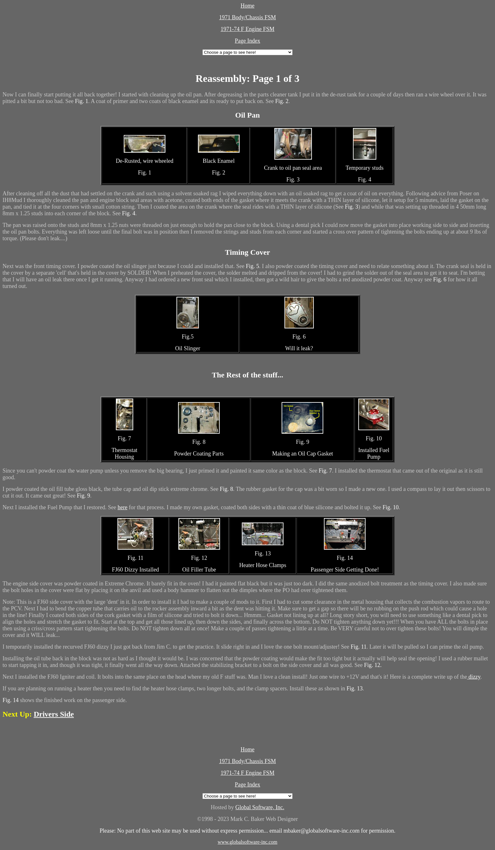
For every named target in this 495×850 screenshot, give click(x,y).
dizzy (473, 677)
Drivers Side (54, 714)
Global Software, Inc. (260, 807)
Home (247, 6)
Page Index (247, 41)
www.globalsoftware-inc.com (247, 842)
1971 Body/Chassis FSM (247, 17)
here (122, 507)
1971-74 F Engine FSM (248, 29)
